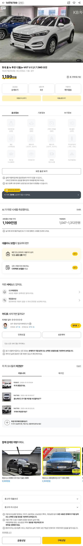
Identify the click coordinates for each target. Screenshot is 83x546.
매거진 (61, 373)
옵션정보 (15, 113)
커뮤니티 (21, 373)
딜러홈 (75, 325)
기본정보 (41, 113)
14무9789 (15, 2)
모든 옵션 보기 (41, 171)
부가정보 (67, 113)
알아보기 (41, 254)
